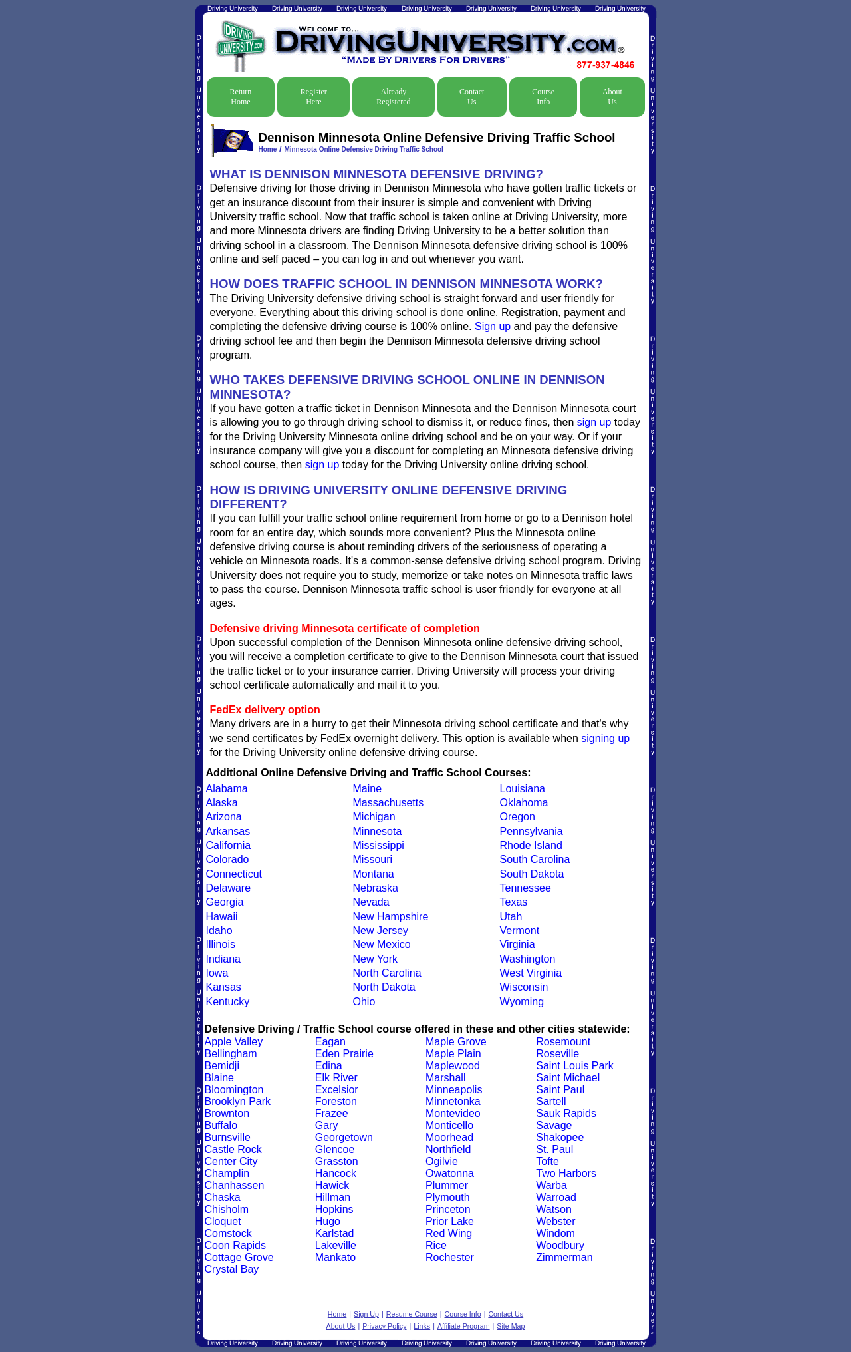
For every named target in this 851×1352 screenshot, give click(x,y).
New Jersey (381, 930)
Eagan (330, 1041)
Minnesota (377, 831)
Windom (555, 1233)
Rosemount (563, 1041)
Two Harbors (566, 1173)
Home (268, 149)
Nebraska (375, 888)
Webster (555, 1221)
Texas (514, 902)
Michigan (374, 816)
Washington (528, 959)
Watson (554, 1209)
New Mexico (382, 944)
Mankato (335, 1257)
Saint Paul (560, 1089)
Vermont (520, 930)
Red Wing (449, 1233)
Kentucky (228, 1001)
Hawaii (222, 916)
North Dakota (384, 987)
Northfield (448, 1149)
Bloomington (234, 1089)
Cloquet (223, 1221)
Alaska (222, 802)
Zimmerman (564, 1257)
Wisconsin (524, 987)
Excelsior (336, 1089)
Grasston (336, 1161)
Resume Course (411, 1314)
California (228, 845)
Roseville (557, 1053)
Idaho (219, 930)
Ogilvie (442, 1161)
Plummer (447, 1185)
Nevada (371, 902)
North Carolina (387, 973)
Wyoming (522, 1001)
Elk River (336, 1077)
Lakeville (335, 1245)
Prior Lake (450, 1221)
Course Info (543, 96)
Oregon (517, 816)
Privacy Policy (384, 1326)
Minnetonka (453, 1101)
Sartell (551, 1101)
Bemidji (222, 1065)
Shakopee (560, 1137)
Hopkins (334, 1209)
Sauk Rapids (566, 1113)
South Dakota (532, 874)
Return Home (241, 96)
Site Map (511, 1326)
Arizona (224, 816)
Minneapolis (454, 1089)
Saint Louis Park (575, 1065)
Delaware (228, 888)
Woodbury (560, 1245)
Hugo (327, 1221)
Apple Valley (234, 1041)
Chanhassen (235, 1185)
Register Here (314, 96)
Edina (328, 1065)
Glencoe (335, 1149)
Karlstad (334, 1233)
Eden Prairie (344, 1053)
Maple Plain (453, 1053)
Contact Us (471, 96)
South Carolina (535, 859)
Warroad (556, 1197)
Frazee (331, 1113)
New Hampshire (391, 916)
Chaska (223, 1197)
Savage (554, 1125)
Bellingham (231, 1053)
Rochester (450, 1257)
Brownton (227, 1113)
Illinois (220, 944)
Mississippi (378, 845)
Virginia (517, 944)
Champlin (227, 1173)
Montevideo (453, 1113)
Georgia (225, 902)
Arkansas (228, 831)
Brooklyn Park (238, 1101)
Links (422, 1326)
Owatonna (450, 1173)
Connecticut (234, 874)
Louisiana (523, 788)
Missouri (373, 859)
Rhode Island (531, 845)
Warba (551, 1185)
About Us (612, 96)
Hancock (335, 1173)
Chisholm (227, 1209)
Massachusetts (388, 802)
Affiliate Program (463, 1326)
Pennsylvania (531, 831)
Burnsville (228, 1137)
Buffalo (221, 1125)
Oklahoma (524, 802)
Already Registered (393, 96)
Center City (231, 1161)
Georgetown (344, 1137)
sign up (594, 422)
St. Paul (554, 1149)
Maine (367, 788)
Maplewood (453, 1065)
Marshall (445, 1077)
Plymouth (448, 1197)
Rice (436, 1245)
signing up (605, 738)
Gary (326, 1125)
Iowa (217, 973)
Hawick (332, 1185)
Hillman (332, 1197)
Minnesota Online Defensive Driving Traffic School (363, 149)
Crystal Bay (232, 1269)
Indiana (223, 959)
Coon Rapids (236, 1245)
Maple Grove (456, 1041)
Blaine (219, 1077)
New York (375, 959)
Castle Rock (233, 1149)
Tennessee (525, 888)
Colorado (227, 859)
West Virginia (531, 973)
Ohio (364, 1001)
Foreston (336, 1101)
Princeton (448, 1209)
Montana (373, 874)
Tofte (547, 1161)
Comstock (228, 1233)
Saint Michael (568, 1077)
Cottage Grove (239, 1257)
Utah (511, 916)
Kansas (223, 987)
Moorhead (449, 1137)
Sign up (493, 326)
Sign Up (366, 1314)
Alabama (227, 788)
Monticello (449, 1125)
